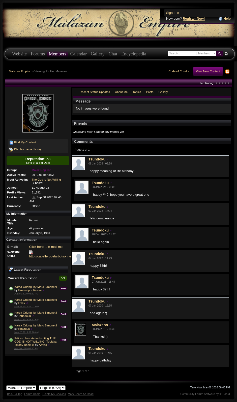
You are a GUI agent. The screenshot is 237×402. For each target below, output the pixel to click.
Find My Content (22, 143)
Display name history (25, 150)
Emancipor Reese (30, 290)
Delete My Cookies (54, 393)
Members (57, 53)
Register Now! (194, 18)
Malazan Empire (19, 71)
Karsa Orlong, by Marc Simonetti (35, 286)
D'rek (21, 303)
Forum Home (32, 393)
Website (19, 53)
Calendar (78, 53)
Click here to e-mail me (46, 247)
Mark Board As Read (81, 393)
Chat (113, 53)
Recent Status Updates (95, 91)
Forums (38, 53)
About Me (121, 91)
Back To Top (14, 393)
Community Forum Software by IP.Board (205, 393)
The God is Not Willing (46, 179)
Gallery (98, 53)
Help (225, 19)
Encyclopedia (133, 53)
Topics (137, 91)
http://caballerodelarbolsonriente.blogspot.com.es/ (65, 256)
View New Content (208, 71)
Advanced (226, 53)
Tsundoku (24, 315)
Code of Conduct (179, 71)
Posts (149, 91)
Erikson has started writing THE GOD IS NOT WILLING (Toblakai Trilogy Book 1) (35, 341)
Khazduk (24, 328)
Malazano (100, 325)
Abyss (43, 344)
